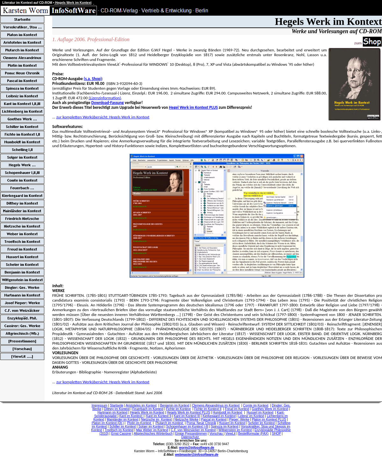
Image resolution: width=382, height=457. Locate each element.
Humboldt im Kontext (227, 412)
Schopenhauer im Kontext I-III (187, 426)
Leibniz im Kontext (251, 416)
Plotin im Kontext (139, 423)
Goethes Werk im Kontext (270, 409)
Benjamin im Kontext (175, 405)
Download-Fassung (107, 102)
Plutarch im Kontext (169, 423)
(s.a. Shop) (93, 78)
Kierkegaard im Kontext (219, 416)
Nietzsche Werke (186, 419)
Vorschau (216, 433)
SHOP (276, 433)
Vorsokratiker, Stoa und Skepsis (263, 426)
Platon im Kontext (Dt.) (108, 423)
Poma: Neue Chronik (201, 423)
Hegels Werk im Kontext (147, 412)
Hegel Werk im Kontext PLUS (193, 107)
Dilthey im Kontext (117, 409)
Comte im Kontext (255, 405)
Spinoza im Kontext (224, 426)
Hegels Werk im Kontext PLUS (188, 412)
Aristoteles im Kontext (141, 405)
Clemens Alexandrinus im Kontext (216, 405)
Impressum (99, 405)
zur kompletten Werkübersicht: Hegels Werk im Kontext (102, 117)
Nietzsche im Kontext (156, 419)
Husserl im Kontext (260, 412)
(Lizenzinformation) (105, 97)
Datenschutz (190, 437)
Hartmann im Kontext (112, 412)
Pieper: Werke (239, 419)
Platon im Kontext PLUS (269, 419)
